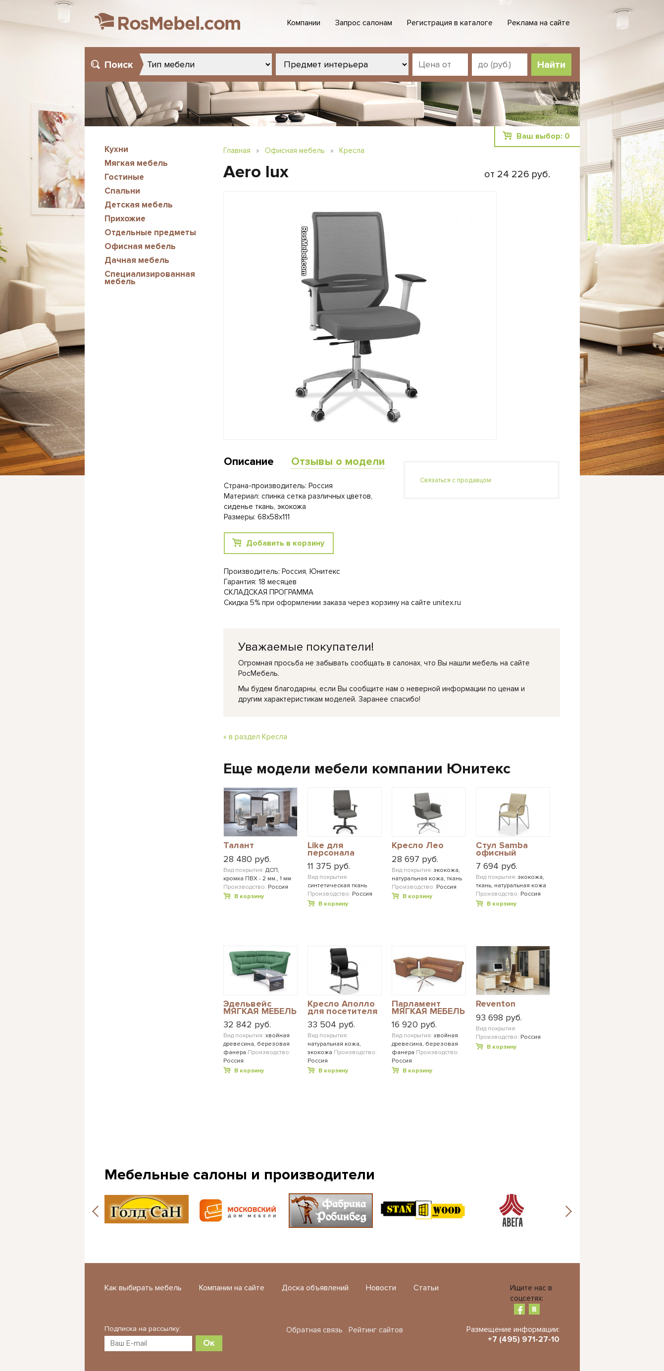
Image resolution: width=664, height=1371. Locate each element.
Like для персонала (331, 849)
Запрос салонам (363, 23)
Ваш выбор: (543, 136)
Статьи (426, 1288)
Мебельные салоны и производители (239, 1175)
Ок (209, 1342)
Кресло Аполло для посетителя (342, 1008)
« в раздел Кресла (255, 736)
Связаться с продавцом (455, 480)
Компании (303, 23)
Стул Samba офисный (502, 849)
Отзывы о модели (338, 461)
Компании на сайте (231, 1288)
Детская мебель (138, 205)
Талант (238, 846)
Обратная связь (314, 1330)
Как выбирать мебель (143, 1288)
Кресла (351, 150)
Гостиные (124, 177)
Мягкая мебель (136, 163)
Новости (381, 1288)
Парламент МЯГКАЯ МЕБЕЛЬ (428, 1008)
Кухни (116, 149)
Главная (237, 150)
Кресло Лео (418, 846)
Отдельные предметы (150, 232)
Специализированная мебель (149, 278)
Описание (249, 461)
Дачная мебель (136, 260)
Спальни (122, 191)
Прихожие (125, 218)
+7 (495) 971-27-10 (524, 1339)
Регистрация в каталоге (450, 23)
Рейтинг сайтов (376, 1330)
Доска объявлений (315, 1288)
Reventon (495, 1004)
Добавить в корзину (285, 543)
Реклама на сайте (539, 23)
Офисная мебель (140, 246)
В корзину (249, 896)
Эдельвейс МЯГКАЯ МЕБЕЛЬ (260, 1008)
